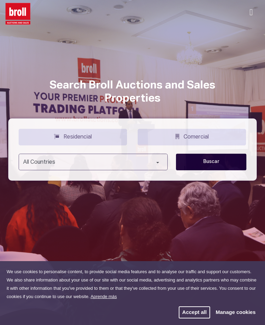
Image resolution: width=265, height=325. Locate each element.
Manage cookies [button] (236, 312)
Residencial (73, 136)
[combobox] (93, 162)
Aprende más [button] (103, 296)
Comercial (192, 136)
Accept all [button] (194, 312)
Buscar (211, 161)
